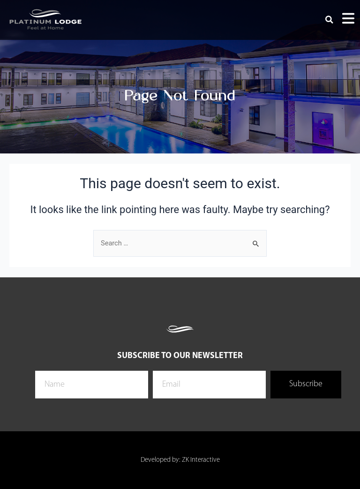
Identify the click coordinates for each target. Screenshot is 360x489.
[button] (329, 20)
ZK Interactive (201, 460)
